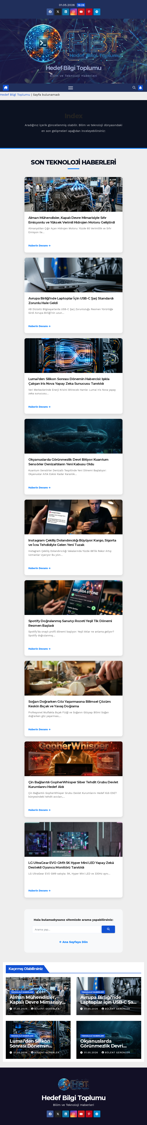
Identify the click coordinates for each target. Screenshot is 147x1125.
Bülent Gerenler (45, 1009)
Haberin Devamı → (39, 245)
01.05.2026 (21, 1009)
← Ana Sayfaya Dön (73, 942)
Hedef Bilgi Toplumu (73, 68)
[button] (134, 87)
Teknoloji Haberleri (22, 992)
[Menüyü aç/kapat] (70, 87)
